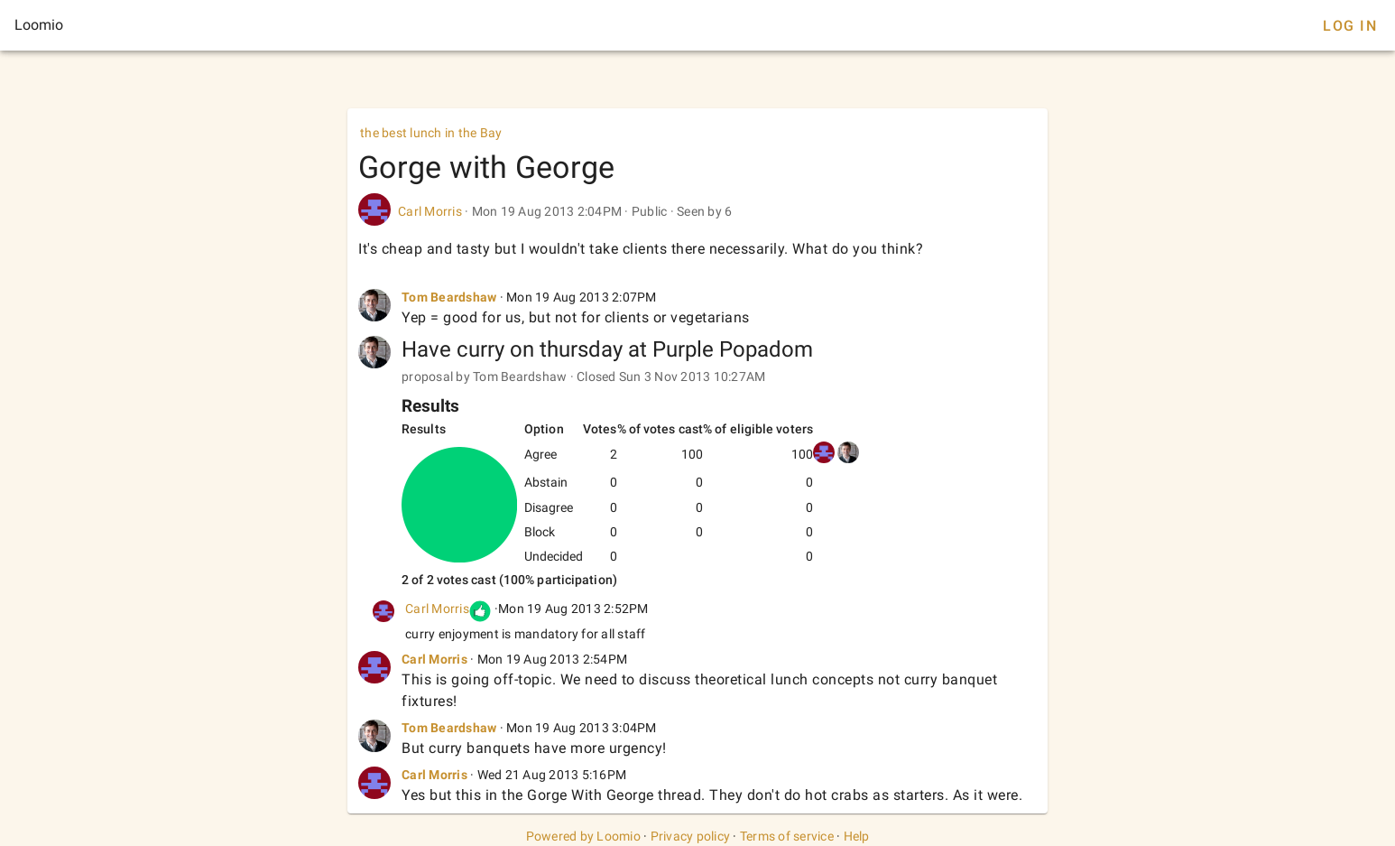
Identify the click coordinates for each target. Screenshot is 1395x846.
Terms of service (787, 836)
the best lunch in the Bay (431, 133)
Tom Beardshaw (449, 297)
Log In (1350, 25)
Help (857, 836)
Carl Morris (430, 211)
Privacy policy (691, 836)
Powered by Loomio (583, 836)
